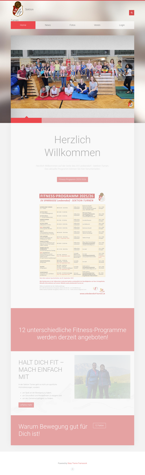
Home (23, 25)
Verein (97, 25)
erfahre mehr (26, 405)
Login (122, 25)
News (48, 25)
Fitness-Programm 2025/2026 (72, 179)
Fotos (72, 25)
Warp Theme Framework (77, 463)
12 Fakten (99, 425)
